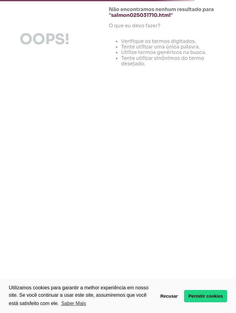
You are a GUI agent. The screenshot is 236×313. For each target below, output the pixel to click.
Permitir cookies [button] (205, 296)
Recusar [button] (169, 296)
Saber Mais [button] (73, 303)
